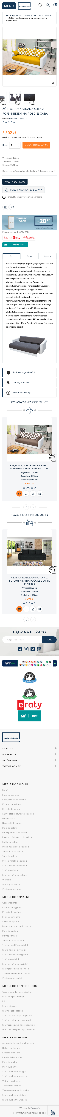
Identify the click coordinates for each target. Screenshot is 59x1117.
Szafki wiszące (9, 1006)
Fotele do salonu (10, 795)
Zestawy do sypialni (12, 978)
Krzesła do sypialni (11, 912)
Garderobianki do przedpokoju (17, 992)
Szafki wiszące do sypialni (15, 954)
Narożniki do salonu (12, 823)
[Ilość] (13, 145)
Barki (5, 790)
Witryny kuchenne (11, 1081)
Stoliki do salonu (10, 842)
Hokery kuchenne (11, 1048)
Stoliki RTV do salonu (13, 851)
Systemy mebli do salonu (14, 861)
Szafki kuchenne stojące (14, 1071)
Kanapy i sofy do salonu (14, 800)
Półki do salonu (10, 828)
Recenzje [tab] (47, 256)
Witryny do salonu (11, 884)
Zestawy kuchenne (11, 1086)
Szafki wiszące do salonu (14, 865)
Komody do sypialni (12, 907)
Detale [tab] (29, 256)
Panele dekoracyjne (12, 1057)
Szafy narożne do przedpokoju (17, 1020)
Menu (9, 6)
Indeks (5, 119)
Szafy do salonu (10, 870)
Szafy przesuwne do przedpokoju (18, 1025)
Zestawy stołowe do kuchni (15, 1090)
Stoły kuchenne (10, 1067)
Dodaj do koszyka (36, 145)
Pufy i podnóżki (9, 936)
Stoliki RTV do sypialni (13, 940)
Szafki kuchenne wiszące (14, 1076)
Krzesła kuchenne (11, 1053)
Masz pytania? (23, 190)
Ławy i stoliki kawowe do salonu (18, 814)
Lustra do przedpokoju (13, 997)
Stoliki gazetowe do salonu (15, 847)
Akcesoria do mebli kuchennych (18, 1043)
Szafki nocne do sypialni (14, 950)
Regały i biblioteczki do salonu (17, 837)
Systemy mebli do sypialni (15, 945)
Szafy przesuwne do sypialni (16, 969)
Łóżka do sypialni (11, 921)
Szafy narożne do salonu (14, 875)
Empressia (35, 1108)
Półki (4, 1001)
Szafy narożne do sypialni (15, 964)
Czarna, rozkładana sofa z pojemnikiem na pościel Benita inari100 (29, 580)
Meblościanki (8, 818)
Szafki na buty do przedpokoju (17, 1015)
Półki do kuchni (9, 1062)
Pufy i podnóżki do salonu (15, 832)
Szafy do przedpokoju (12, 1011)
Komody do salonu (11, 804)
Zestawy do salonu (11, 889)
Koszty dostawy (15, 182)
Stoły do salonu (10, 856)
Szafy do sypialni (10, 959)
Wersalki (6, 880)
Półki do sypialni (10, 931)
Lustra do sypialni (11, 917)
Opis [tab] (11, 256)
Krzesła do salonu (11, 809)
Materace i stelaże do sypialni (17, 926)
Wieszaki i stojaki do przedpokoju (19, 1029)
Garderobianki (9, 903)
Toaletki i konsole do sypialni (16, 973)
